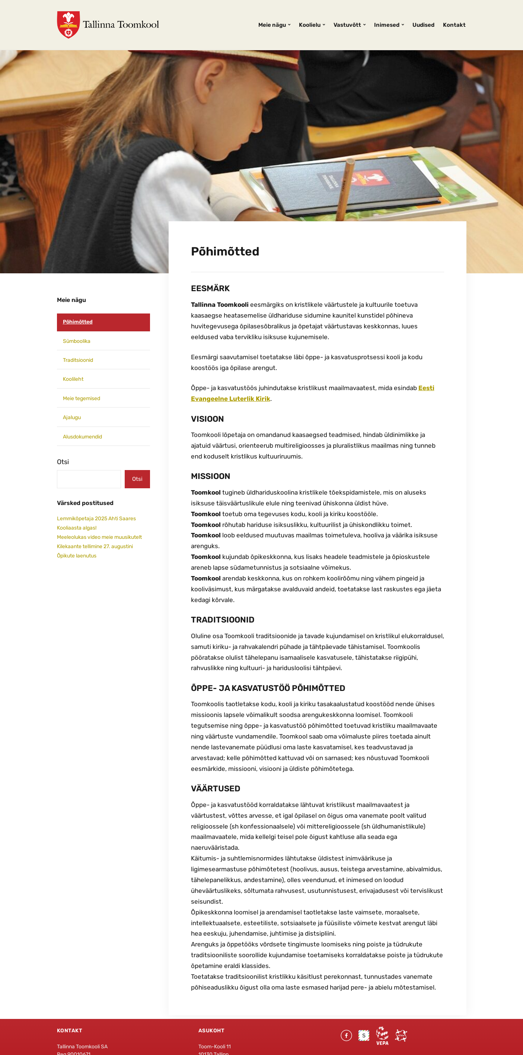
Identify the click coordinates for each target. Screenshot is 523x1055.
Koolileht (73, 379)
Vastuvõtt (347, 25)
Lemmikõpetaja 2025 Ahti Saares (96, 518)
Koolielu (310, 25)
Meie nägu (272, 25)
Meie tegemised (81, 398)
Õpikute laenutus (76, 556)
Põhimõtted (78, 322)
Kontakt (454, 25)
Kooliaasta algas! (76, 528)
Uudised (423, 25)
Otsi (63, 462)
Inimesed (386, 25)
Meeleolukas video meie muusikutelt (99, 537)
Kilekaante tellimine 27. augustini (95, 546)
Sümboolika (76, 341)
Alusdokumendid (82, 437)
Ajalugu (72, 417)
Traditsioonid (78, 360)
